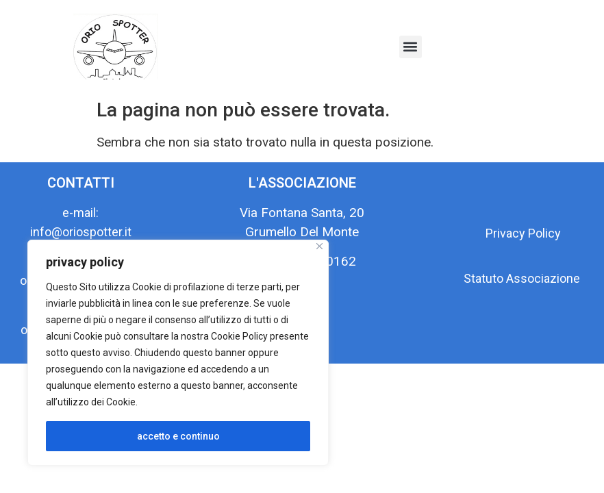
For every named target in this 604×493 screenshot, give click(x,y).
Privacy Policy (523, 233)
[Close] (319, 246)
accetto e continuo (178, 436)
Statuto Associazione (523, 278)
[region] (178, 353)
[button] (410, 47)
